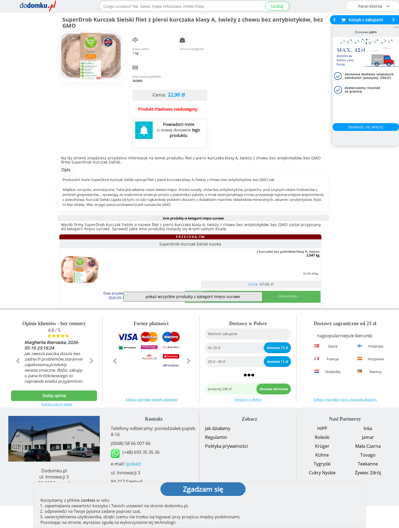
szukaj (277, 6)
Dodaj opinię (54, 417)
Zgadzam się (203, 489)
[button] (17, 394)
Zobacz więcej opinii (57, 426)
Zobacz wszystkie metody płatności (151, 422)
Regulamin (216, 459)
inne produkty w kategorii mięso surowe (193, 218)
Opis (65, 169)
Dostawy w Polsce (248, 422)
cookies (88, 500)
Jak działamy (217, 450)
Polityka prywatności (226, 468)
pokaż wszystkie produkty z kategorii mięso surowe (193, 318)
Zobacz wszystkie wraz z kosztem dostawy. (345, 422)
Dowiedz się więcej (365, 127)
